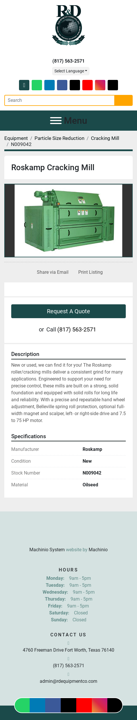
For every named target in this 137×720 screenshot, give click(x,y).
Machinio (98, 549)
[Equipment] (16, 138)
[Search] (59, 100)
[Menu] (56, 120)
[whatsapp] (37, 85)
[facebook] (62, 85)
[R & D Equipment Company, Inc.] (68, 535)
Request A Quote (68, 311)
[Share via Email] (51, 272)
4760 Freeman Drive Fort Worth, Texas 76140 (68, 650)
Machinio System (47, 549)
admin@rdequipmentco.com (68, 681)
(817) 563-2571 (68, 61)
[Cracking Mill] (105, 138)
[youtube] (87, 85)
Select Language (69, 71)
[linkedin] (49, 85)
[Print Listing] (89, 272)
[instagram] (100, 85)
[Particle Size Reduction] (59, 138)
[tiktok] (113, 85)
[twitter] (75, 85)
